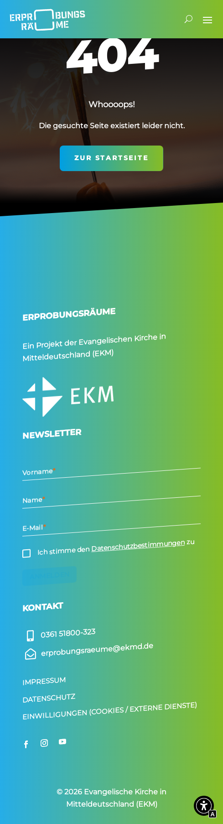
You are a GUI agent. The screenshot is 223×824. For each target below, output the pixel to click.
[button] (204, 807)
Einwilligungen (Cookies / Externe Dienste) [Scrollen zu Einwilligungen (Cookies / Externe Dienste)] (109, 710)
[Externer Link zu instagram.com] (44, 743)
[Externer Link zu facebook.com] (26, 744)
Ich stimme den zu (115, 547)
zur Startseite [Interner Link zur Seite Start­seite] (111, 158)
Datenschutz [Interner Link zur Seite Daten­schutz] (48, 698)
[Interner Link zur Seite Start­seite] (47, 19)
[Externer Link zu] (58, 634)
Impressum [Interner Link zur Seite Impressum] (44, 681)
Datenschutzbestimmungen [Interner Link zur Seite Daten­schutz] (138, 545)
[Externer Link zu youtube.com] (62, 741)
